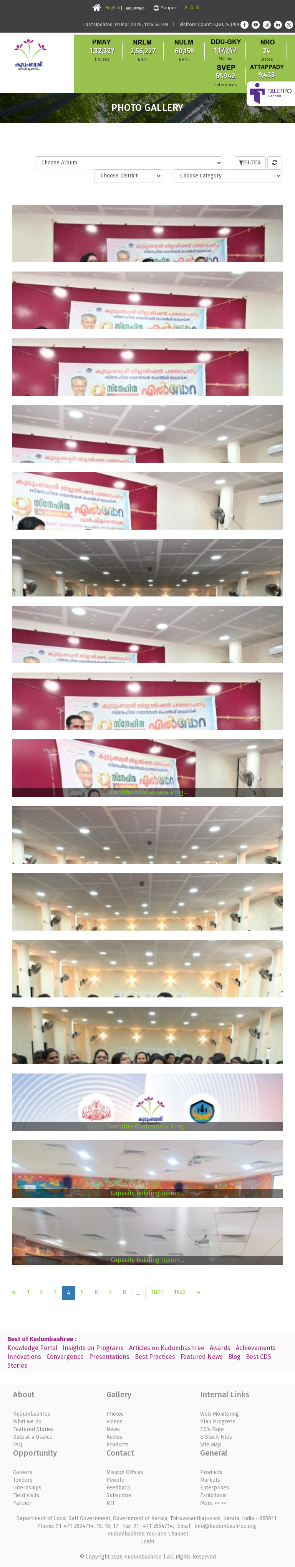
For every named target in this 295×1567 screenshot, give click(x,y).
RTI (110, 1503)
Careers (22, 1472)
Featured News (202, 1356)
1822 (180, 1292)
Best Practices (155, 1356)
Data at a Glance (33, 1437)
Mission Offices (124, 1472)
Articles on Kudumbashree (166, 1348)
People (115, 1480)
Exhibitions (213, 1495)
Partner (22, 1503)
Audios (114, 1437)
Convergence (65, 1356)
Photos (115, 1414)
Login (147, 1541)
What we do (27, 1421)
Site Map (210, 1444)
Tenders (23, 1480)
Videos (114, 1421)
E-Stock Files (216, 1437)
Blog (234, 1356)
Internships (27, 1487)
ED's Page (212, 1429)
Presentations (109, 1356)
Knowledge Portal (32, 1348)
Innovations (24, 1356)
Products (117, 1444)
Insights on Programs (93, 1348)
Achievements (256, 1348)
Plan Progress (217, 1421)
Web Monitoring (219, 1414)
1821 (157, 1292)
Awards (220, 1348)
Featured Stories (33, 1429)
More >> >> (213, 1503)
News (113, 1429)
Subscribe (118, 1495)
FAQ (17, 1444)
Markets (210, 1480)
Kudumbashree (32, 1414)
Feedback (118, 1487)
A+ (198, 7)
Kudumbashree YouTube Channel (147, 1534)
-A (184, 7)
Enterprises (214, 1487)
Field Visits (26, 1495)
